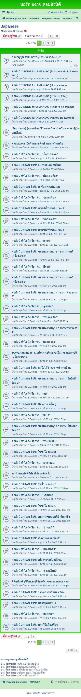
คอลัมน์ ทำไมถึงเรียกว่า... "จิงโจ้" (31, 415)
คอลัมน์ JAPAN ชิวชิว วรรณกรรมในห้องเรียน (38, 592)
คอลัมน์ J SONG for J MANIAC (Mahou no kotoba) (43, 117)
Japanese (10, 26)
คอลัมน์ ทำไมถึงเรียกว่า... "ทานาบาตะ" (34, 441)
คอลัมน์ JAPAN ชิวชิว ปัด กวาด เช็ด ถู (34, 404)
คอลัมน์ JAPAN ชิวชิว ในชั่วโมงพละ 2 (34, 484)
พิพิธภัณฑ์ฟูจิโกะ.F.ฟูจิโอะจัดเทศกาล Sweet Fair (40, 581)
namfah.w (32, 477)
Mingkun (32, 78)
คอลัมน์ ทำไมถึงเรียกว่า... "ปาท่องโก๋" (33, 527)
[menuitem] (11, 12)
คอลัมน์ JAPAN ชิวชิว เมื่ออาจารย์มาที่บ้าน (37, 559)
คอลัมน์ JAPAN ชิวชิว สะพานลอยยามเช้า (36, 538)
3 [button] (48, 43)
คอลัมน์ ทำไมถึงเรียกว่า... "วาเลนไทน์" (34, 570)
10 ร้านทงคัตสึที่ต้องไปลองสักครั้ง (31, 473)
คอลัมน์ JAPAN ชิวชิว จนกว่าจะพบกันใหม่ (36, 165)
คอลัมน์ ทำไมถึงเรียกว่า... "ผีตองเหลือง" (35, 176)
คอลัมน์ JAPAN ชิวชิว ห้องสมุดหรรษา (34, 603)
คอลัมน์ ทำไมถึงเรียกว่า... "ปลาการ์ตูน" (34, 197)
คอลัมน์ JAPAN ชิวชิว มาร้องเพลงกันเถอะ (36, 186)
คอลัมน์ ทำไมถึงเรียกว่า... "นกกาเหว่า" (34, 219)
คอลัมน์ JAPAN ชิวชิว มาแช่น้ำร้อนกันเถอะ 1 (38, 230)
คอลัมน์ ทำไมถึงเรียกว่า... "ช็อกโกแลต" (35, 154)
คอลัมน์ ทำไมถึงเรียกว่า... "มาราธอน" (34, 462)
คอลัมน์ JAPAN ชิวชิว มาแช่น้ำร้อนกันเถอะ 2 (38, 208)
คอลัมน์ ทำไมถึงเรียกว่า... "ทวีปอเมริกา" (35, 317)
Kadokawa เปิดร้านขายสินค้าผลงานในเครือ (37, 143)
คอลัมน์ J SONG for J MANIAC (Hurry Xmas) (39, 85)
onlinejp (31, 137)
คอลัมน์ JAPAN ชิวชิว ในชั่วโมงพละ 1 (34, 505)
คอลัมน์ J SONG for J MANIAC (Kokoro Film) (39, 96)
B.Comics (18, 31)
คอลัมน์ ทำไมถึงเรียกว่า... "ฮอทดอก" (33, 613)
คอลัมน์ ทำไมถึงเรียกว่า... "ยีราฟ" (31, 266)
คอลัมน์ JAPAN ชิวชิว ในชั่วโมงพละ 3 (34, 451)
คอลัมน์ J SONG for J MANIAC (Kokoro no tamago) (43, 106)
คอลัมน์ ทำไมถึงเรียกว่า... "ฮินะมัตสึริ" (34, 549)
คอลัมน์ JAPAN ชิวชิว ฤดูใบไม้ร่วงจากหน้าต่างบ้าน (41, 367)
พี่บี (25, 31)
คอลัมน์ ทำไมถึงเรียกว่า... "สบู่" (30, 393)
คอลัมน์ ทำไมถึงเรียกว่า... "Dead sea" (34, 341)
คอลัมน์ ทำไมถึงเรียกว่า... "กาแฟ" (31, 240)
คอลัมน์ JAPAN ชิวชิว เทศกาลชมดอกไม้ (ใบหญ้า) (41, 516)
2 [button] (43, 43)
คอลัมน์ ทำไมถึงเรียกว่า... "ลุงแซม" (32, 306)
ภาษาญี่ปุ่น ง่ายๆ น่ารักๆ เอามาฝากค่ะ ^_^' (36, 57)
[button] (53, 43)
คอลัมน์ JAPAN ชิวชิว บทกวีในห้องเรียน (35, 624)
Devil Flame (33, 61)
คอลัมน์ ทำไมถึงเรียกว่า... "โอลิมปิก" (33, 495)
